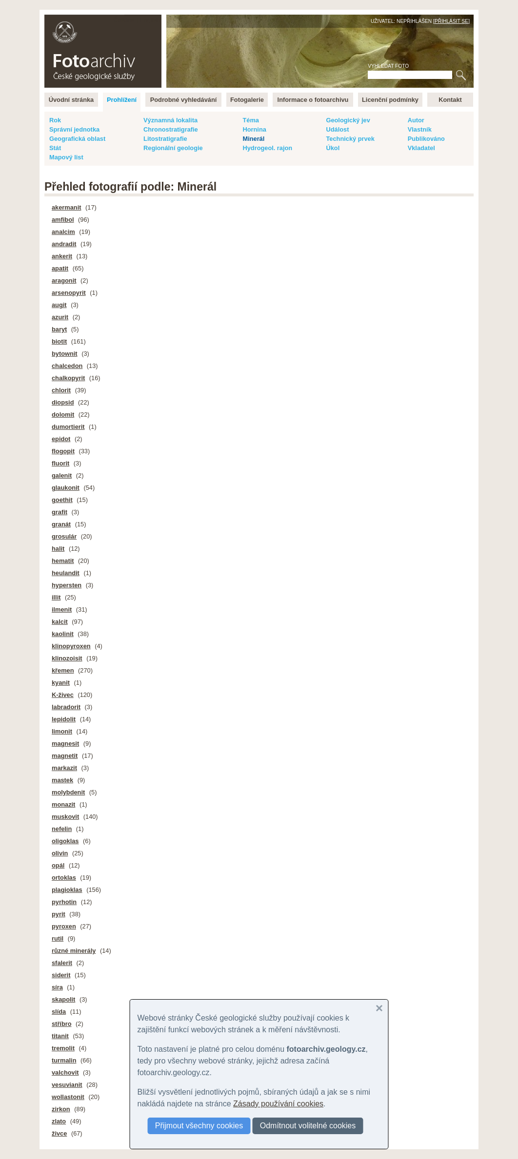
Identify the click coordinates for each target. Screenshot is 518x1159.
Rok (55, 120)
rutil (57, 938)
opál (58, 865)
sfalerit (62, 962)
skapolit (63, 999)
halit (58, 548)
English (149, 19)
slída (59, 1011)
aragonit (64, 280)
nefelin (62, 828)
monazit (63, 804)
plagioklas (67, 889)
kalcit (60, 621)
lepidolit (64, 719)
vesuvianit (67, 1084)
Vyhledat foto (388, 66)
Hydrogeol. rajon (267, 148)
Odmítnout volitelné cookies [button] (308, 1125)
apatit (60, 268)
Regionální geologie (173, 148)
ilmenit (62, 609)
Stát (55, 148)
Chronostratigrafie (170, 129)
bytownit (65, 353)
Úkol (332, 148)
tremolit (63, 1048)
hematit (63, 560)
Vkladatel (421, 148)
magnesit (65, 743)
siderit (61, 975)
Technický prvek (350, 138)
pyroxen (64, 926)
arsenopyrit (69, 292)
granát (61, 524)
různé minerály (74, 950)
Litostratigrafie (165, 138)
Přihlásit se (451, 21)
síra (57, 987)
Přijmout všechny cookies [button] (199, 1125)
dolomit (63, 414)
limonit (62, 731)
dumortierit (68, 426)
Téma (250, 120)
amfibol (63, 219)
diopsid (63, 402)
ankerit (62, 256)
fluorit (60, 463)
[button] (379, 1008)
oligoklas (65, 841)
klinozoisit (67, 658)
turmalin (64, 1060)
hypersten (66, 585)
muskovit (65, 816)
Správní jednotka (74, 129)
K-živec (63, 694)
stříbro (62, 1023)
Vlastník (420, 129)
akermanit (66, 207)
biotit (59, 341)
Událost (337, 129)
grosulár (64, 536)
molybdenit (68, 792)
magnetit (65, 755)
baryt (59, 329)
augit (59, 305)
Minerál (253, 138)
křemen (63, 670)
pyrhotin (64, 902)
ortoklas (64, 877)
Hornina (254, 129)
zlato (59, 1121)
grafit (59, 512)
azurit (60, 317)
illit (56, 597)
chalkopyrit (68, 378)
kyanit (61, 682)
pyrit (58, 914)
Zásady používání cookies (278, 1104)
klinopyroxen (71, 646)
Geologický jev (348, 120)
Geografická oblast (77, 138)
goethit (62, 499)
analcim (63, 231)
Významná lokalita (170, 120)
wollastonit (68, 1097)
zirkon (61, 1109)
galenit (62, 475)
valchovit (65, 1072)
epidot (61, 439)
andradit (64, 244)
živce (59, 1133)
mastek (62, 780)
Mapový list (66, 157)
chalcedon (67, 365)
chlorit (61, 390)
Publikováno (426, 138)
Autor (416, 120)
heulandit (66, 573)
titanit (60, 1036)
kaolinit (63, 633)
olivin (60, 853)
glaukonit (66, 487)
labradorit (66, 707)
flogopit (63, 451)
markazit (64, 768)
